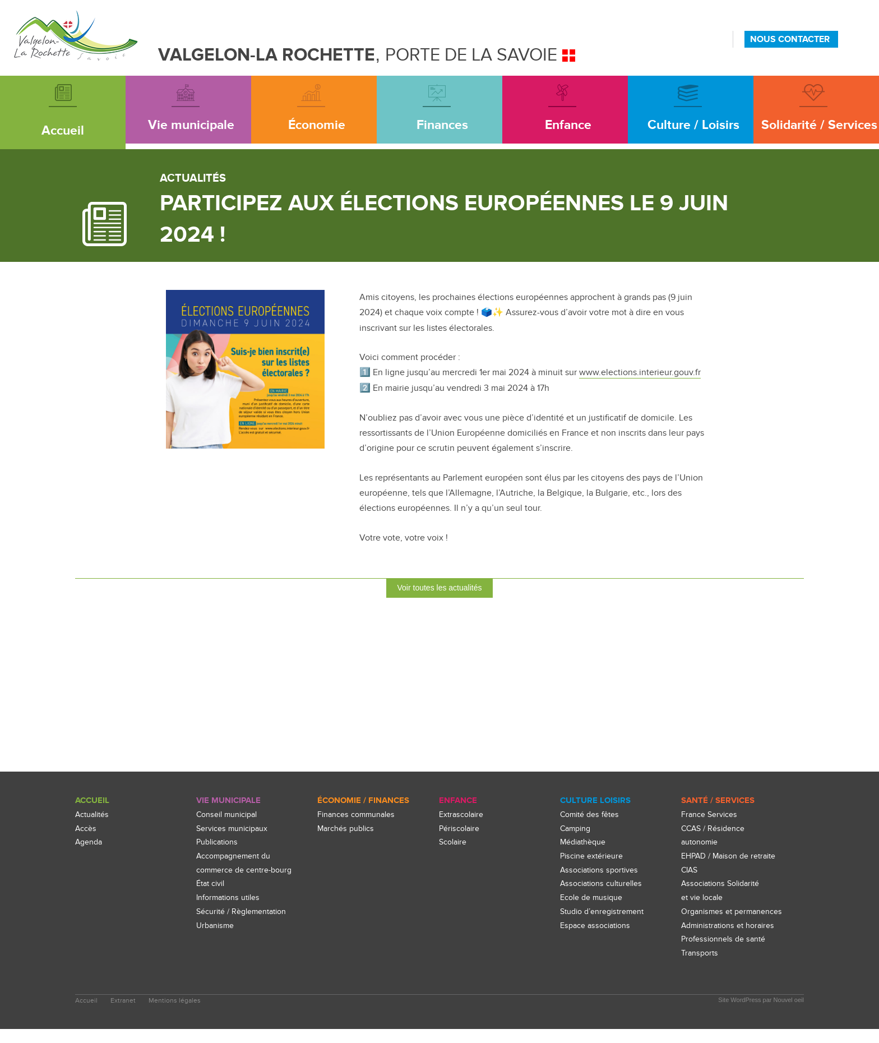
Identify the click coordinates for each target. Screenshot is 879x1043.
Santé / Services (718, 800)
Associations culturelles (602, 884)
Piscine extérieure (591, 856)
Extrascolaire (462, 814)
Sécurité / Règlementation (242, 911)
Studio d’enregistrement (603, 911)
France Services (709, 814)
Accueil (92, 800)
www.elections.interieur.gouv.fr (640, 372)
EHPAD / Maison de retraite (731, 856)
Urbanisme (216, 925)
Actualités (92, 814)
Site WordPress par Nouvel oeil (761, 1013)
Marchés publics (346, 828)
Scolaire (453, 842)
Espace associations (597, 925)
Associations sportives (600, 870)
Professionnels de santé (724, 953)
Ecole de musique (592, 897)
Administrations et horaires (729, 939)
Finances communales (357, 814)
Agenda (89, 842)
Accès (86, 828)
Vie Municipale (228, 800)
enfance (458, 800)
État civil (210, 884)
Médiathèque (584, 842)
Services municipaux (233, 828)
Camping (576, 828)
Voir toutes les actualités (439, 587)
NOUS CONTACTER (790, 39)
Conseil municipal (228, 814)
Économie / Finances (363, 800)
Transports (700, 967)
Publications (218, 842)
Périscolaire (460, 828)
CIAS (690, 870)
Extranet (124, 1014)
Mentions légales (176, 1014)
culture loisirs (595, 800)
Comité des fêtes (590, 814)
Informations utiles (229, 897)
